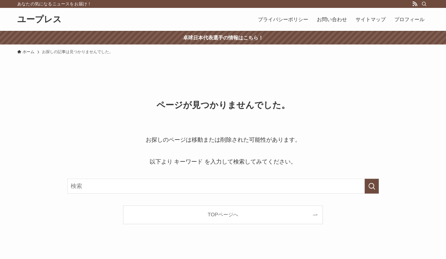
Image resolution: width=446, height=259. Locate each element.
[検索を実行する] (372, 186)
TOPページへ (223, 214)
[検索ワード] (223, 186)
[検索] (424, 4)
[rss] (414, 4)
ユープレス (39, 19)
